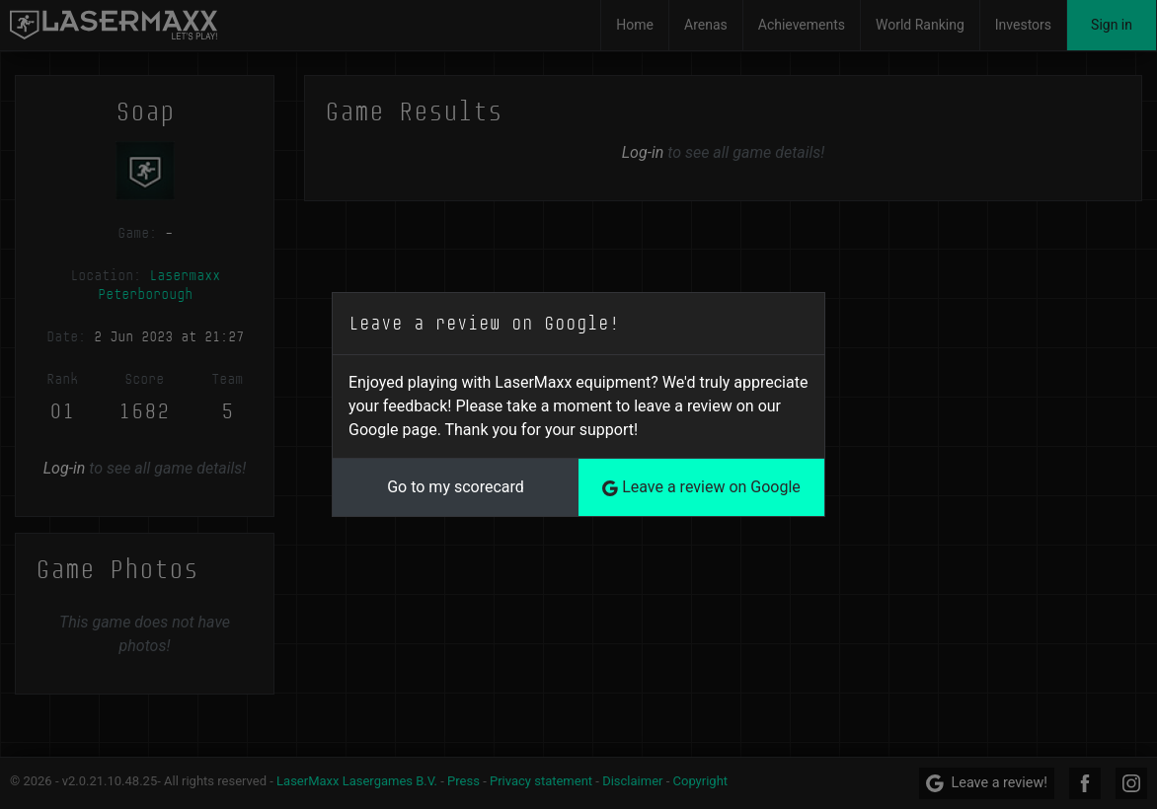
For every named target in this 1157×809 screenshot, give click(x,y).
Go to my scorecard (455, 487)
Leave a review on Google (701, 487)
